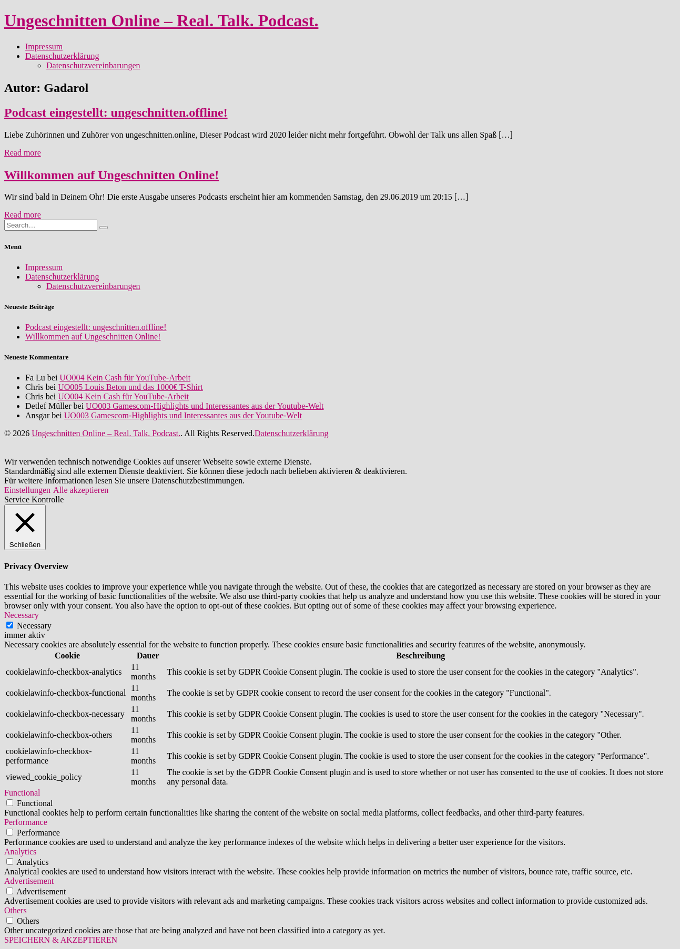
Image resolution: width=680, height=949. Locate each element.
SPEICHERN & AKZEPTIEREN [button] (60, 939)
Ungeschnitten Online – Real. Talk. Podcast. (161, 20)
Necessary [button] (21, 615)
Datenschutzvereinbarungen (93, 65)
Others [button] (15, 910)
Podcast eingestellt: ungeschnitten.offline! (116, 112)
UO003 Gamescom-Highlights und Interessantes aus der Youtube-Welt (204, 405)
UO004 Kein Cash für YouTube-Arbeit (124, 377)
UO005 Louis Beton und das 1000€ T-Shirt (130, 387)
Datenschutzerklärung (62, 55)
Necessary (34, 625)
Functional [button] (22, 792)
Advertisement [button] (29, 880)
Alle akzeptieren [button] (80, 490)
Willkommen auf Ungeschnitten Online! (111, 175)
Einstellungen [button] (27, 490)
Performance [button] (25, 822)
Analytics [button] (20, 851)
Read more (22, 152)
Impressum (44, 46)
